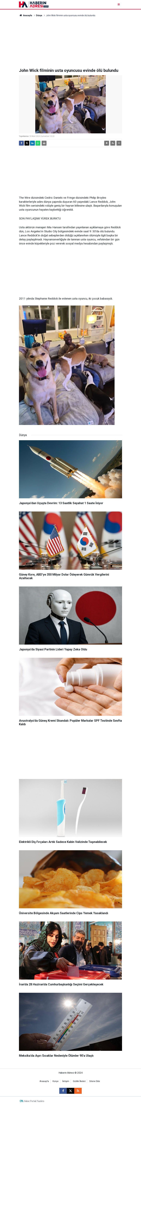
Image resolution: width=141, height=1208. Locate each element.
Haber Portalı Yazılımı (34, 1101)
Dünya (39, 15)
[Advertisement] (70, 42)
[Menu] (119, 4)
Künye (56, 1081)
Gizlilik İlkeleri (79, 1081)
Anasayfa (25, 15)
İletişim (65, 1081)
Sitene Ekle (94, 1081)
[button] (106, 143)
